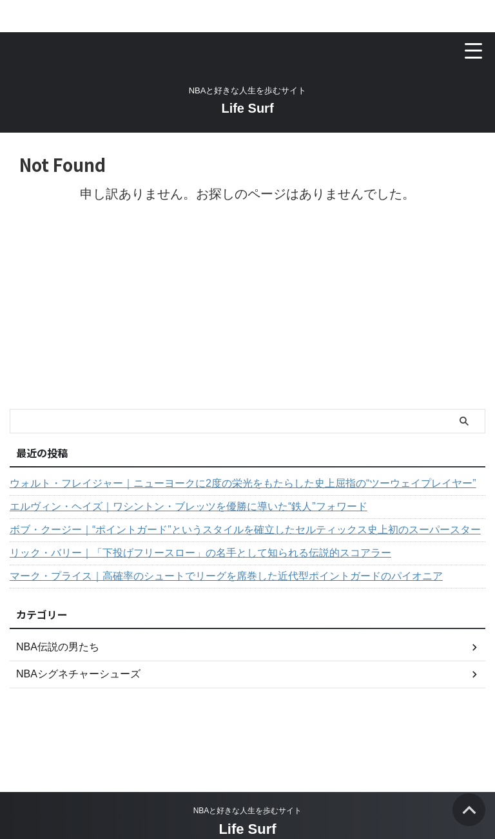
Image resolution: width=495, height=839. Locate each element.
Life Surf (247, 108)
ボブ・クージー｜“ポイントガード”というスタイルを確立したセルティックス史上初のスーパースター (245, 529)
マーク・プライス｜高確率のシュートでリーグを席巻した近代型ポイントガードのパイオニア (226, 575)
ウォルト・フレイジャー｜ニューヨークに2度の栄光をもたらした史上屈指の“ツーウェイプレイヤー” (243, 483)
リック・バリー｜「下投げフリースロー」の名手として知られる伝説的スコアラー (200, 552)
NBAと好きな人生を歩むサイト (247, 810)
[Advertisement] (241, 312)
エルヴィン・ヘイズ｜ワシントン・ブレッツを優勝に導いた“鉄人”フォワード (188, 506)
